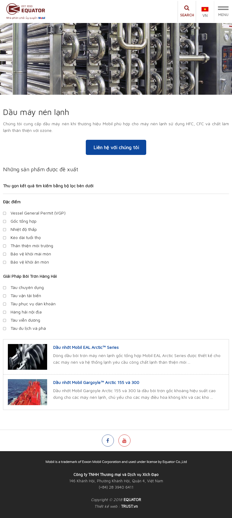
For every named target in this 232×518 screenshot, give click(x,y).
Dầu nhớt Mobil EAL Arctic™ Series (86, 347)
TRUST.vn (129, 506)
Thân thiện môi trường (32, 245)
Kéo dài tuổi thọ (26, 237)
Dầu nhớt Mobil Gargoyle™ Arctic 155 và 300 (96, 382)
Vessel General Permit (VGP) (38, 212)
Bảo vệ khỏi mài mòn (31, 253)
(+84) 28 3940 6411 (116, 487)
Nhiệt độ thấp (24, 229)
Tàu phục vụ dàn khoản (33, 303)
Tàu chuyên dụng (27, 287)
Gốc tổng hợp (24, 221)
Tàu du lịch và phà (28, 328)
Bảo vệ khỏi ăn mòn (30, 261)
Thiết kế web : (107, 506)
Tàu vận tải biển (26, 295)
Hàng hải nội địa (26, 311)
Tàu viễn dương (25, 320)
